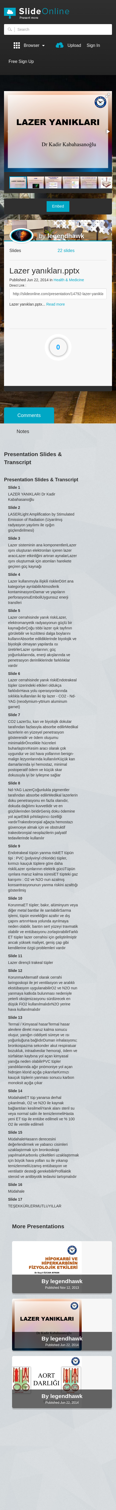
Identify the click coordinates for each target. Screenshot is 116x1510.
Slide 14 (15, 1091)
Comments (29, 415)
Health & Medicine (69, 280)
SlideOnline (58, 13)
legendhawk (65, 235)
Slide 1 (14, 487)
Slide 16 (15, 1184)
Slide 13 (15, 1017)
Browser (29, 45)
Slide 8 (14, 783)
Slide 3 (14, 538)
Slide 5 (14, 610)
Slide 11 (15, 956)
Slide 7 (14, 715)
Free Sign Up (21, 61)
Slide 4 (14, 574)
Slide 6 (14, 673)
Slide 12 (15, 970)
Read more (55, 304)
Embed (58, 206)
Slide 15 (15, 1132)
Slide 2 (14, 507)
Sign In (93, 45)
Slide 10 (15, 898)
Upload (68, 45)
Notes (23, 431)
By (46, 1281)
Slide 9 (14, 846)
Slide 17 (15, 1199)
